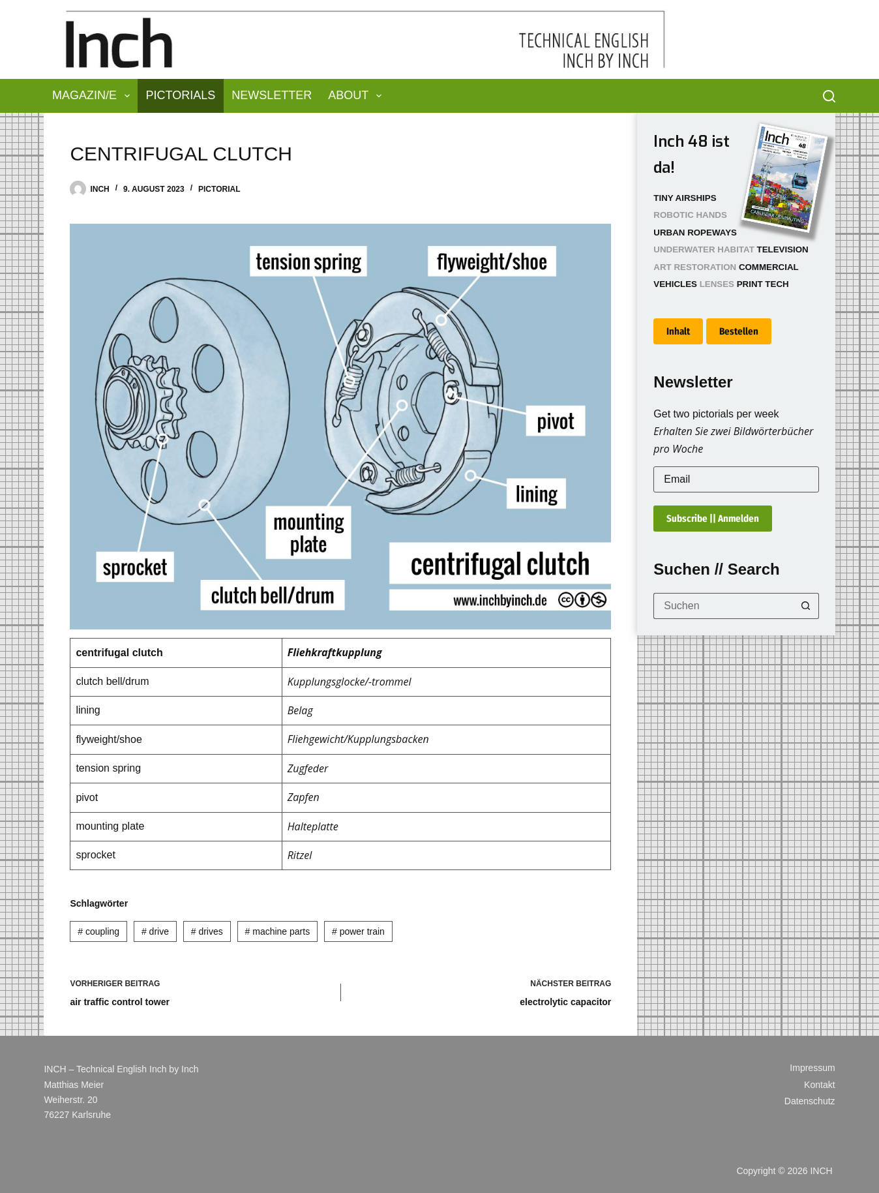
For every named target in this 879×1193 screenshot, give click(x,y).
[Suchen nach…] (722, 606)
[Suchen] (829, 96)
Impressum (812, 1068)
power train (358, 931)
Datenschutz (809, 1101)
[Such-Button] (806, 606)
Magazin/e (93, 96)
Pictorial (219, 189)
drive (155, 931)
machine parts (277, 931)
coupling (98, 931)
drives (207, 931)
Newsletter (271, 95)
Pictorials (181, 95)
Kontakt (819, 1085)
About (357, 96)
